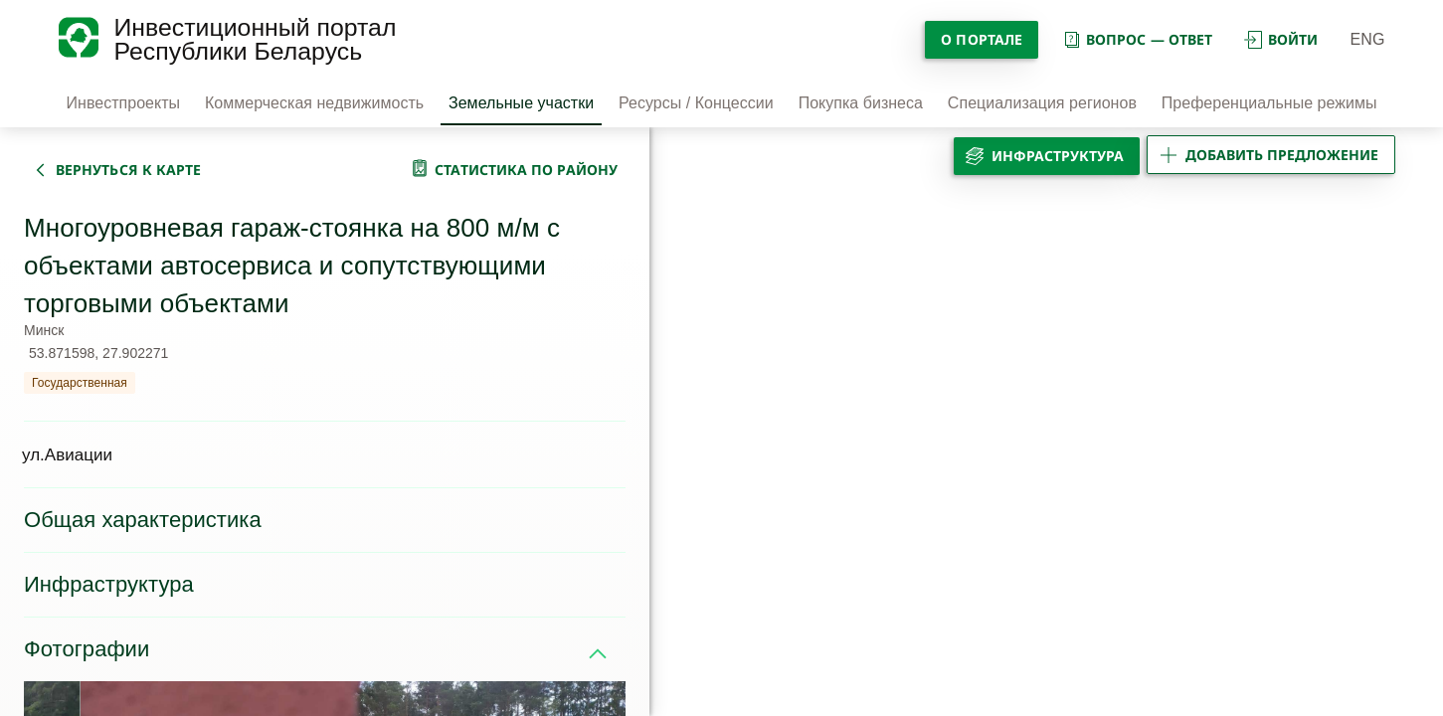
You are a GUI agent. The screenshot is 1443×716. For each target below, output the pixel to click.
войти (1281, 39)
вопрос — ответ (1137, 39)
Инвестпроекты (124, 102)
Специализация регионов (1042, 102)
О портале (981, 39)
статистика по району (526, 169)
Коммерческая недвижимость (314, 102)
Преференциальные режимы (1269, 102)
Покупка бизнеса (861, 102)
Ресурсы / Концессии (696, 102)
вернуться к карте (128, 169)
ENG (1368, 39)
